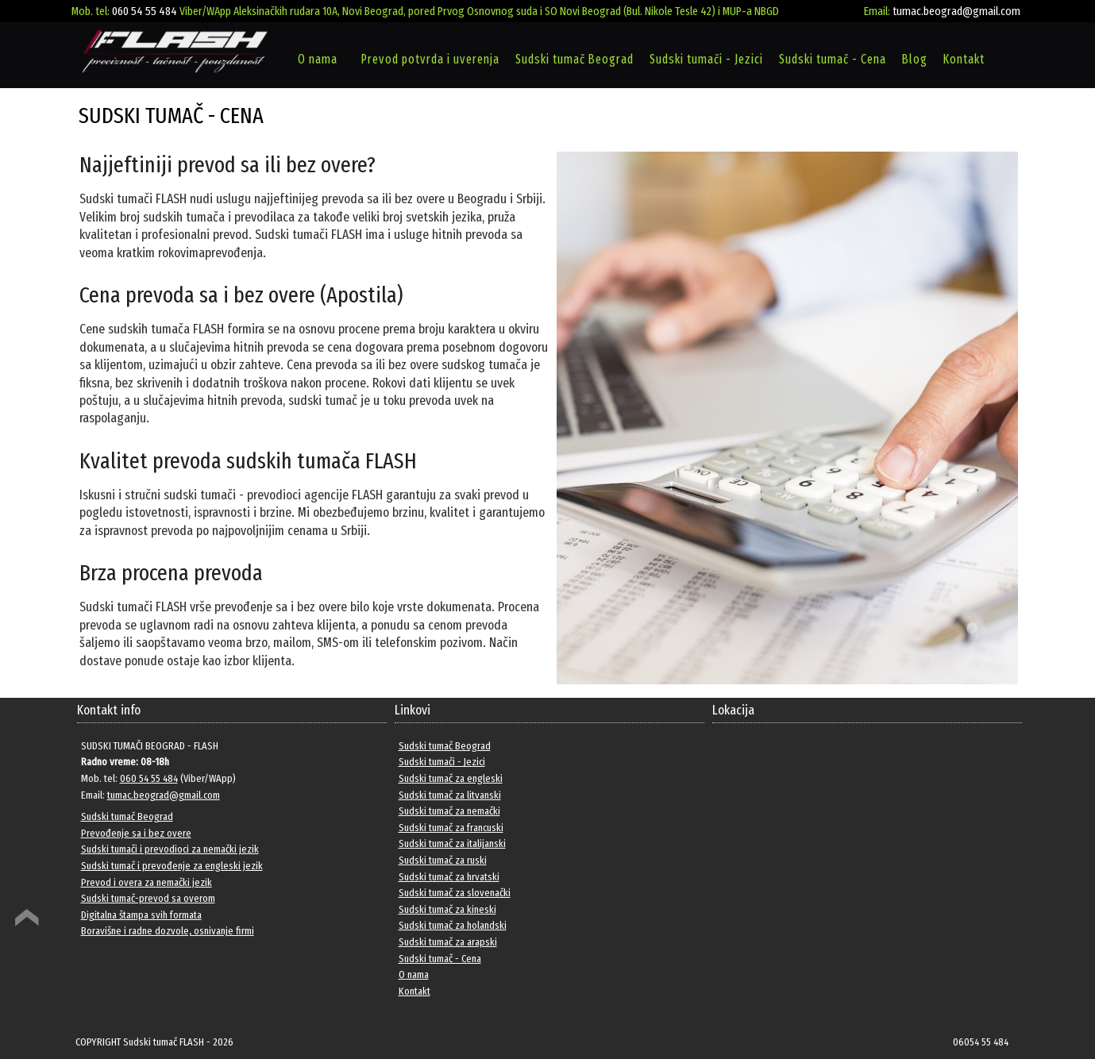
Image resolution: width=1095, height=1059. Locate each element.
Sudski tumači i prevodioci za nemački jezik (170, 849)
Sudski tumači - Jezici (706, 59)
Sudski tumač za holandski (453, 925)
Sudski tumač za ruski (443, 860)
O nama (317, 59)
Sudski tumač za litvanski (450, 795)
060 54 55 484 (144, 11)
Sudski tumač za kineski (447, 909)
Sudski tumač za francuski (451, 827)
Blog (914, 59)
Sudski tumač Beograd (574, 59)
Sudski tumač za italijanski (452, 843)
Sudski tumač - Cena (832, 59)
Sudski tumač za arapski (448, 942)
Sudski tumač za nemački (449, 811)
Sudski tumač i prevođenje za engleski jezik (172, 865)
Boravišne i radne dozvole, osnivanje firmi (167, 931)
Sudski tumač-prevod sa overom (148, 898)
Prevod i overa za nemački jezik (146, 882)
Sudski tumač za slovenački (455, 892)
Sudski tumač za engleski (451, 778)
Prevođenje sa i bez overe (136, 833)
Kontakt (964, 59)
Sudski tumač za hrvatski (449, 877)
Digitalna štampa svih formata (141, 915)
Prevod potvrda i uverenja (430, 59)
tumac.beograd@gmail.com (956, 11)
